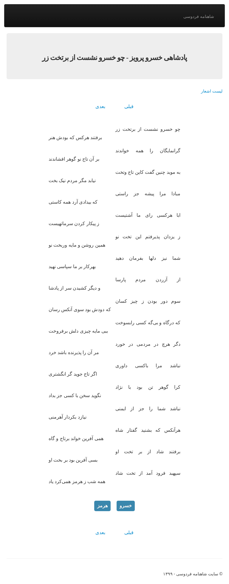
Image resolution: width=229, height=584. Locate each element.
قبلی (129, 106)
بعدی (100, 106)
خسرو (126, 505)
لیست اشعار (211, 91)
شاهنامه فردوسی (198, 16)
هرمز (102, 505)
